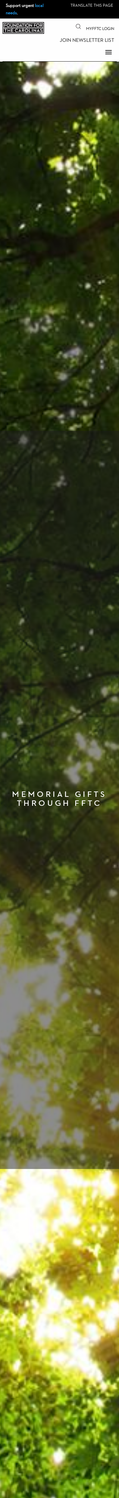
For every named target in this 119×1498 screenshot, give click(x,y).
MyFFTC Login (100, 28)
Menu (108, 52)
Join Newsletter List (87, 40)
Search (78, 26)
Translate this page (91, 5)
